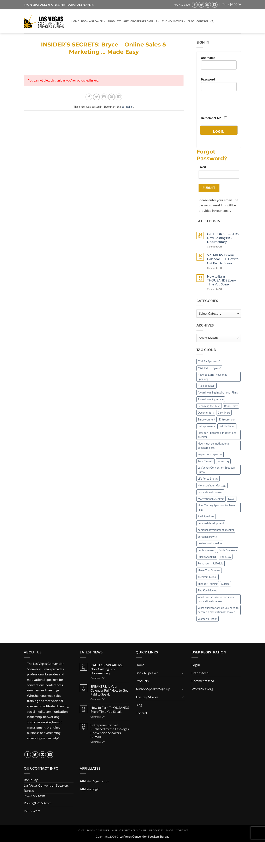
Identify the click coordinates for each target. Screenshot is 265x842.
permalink (127, 106)
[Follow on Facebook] (195, 5)
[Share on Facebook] (89, 97)
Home (75, 21)
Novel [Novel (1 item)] (231, 499)
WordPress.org (202, 689)
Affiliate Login (90, 789)
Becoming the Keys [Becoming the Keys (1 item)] (209, 406)
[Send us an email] (208, 5)
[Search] (212, 21)
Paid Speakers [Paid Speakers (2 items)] (206, 516)
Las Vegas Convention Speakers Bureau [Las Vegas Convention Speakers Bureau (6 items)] (217, 469)
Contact (202, 21)
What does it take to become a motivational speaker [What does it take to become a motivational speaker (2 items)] (216, 599)
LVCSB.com (32, 811)
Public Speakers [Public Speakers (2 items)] (227, 550)
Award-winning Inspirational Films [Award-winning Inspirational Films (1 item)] (218, 392)
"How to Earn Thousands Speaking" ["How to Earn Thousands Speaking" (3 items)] (212, 376)
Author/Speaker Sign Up (141, 21)
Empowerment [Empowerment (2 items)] (206, 419)
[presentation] (232, 103)
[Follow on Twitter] (201, 5)
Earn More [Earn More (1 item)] (224, 412)
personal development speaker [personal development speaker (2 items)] (216, 529)
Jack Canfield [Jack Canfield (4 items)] (205, 461)
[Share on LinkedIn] (119, 97)
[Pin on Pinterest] (111, 97)
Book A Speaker (93, 21)
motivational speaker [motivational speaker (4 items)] (210, 492)
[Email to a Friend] (104, 97)
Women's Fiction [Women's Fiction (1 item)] (207, 618)
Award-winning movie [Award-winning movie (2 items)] (211, 399)
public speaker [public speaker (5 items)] (206, 550)
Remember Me (211, 118)
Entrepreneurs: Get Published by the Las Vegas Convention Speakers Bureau (109, 731)
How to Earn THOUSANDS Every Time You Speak (221, 280)
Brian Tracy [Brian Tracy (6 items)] (231, 406)
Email (202, 167)
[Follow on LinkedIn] (215, 5)
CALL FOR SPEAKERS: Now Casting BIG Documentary (223, 238)
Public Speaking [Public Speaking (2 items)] (207, 556)
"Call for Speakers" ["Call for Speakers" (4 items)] (209, 361)
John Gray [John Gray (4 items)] (223, 461)
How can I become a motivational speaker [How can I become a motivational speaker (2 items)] (217, 435)
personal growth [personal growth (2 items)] (207, 536)
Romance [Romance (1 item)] (203, 563)
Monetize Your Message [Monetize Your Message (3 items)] (212, 485)
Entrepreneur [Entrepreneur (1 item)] (227, 419)
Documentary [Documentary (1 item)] (206, 412)
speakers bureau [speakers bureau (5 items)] (207, 577)
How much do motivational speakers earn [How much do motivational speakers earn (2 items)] (213, 445)
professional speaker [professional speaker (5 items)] (210, 543)
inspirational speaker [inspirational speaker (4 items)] (210, 454)
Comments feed (203, 681)
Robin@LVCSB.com (37, 803)
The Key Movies (174, 21)
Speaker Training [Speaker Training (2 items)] (208, 583)
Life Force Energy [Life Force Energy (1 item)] (208, 478)
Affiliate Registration (94, 781)
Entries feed (200, 673)
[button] (231, 4)
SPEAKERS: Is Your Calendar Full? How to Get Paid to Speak (222, 259)
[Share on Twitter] (96, 97)
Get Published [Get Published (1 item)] (227, 426)
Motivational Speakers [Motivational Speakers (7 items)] (211, 499)
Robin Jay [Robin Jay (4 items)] (225, 556)
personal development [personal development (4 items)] (211, 523)
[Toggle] (182, 672)
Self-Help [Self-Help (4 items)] (217, 563)
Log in (196, 665)
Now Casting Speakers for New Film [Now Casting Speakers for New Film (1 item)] (216, 507)
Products (114, 21)
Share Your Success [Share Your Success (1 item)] (209, 570)
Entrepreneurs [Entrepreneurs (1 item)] (206, 426)
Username (208, 58)
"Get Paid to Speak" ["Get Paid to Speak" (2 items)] (209, 368)
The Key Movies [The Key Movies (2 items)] (207, 590)
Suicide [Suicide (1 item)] (225, 583)
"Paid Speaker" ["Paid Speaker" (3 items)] (206, 385)
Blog (191, 21)
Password (208, 79)
